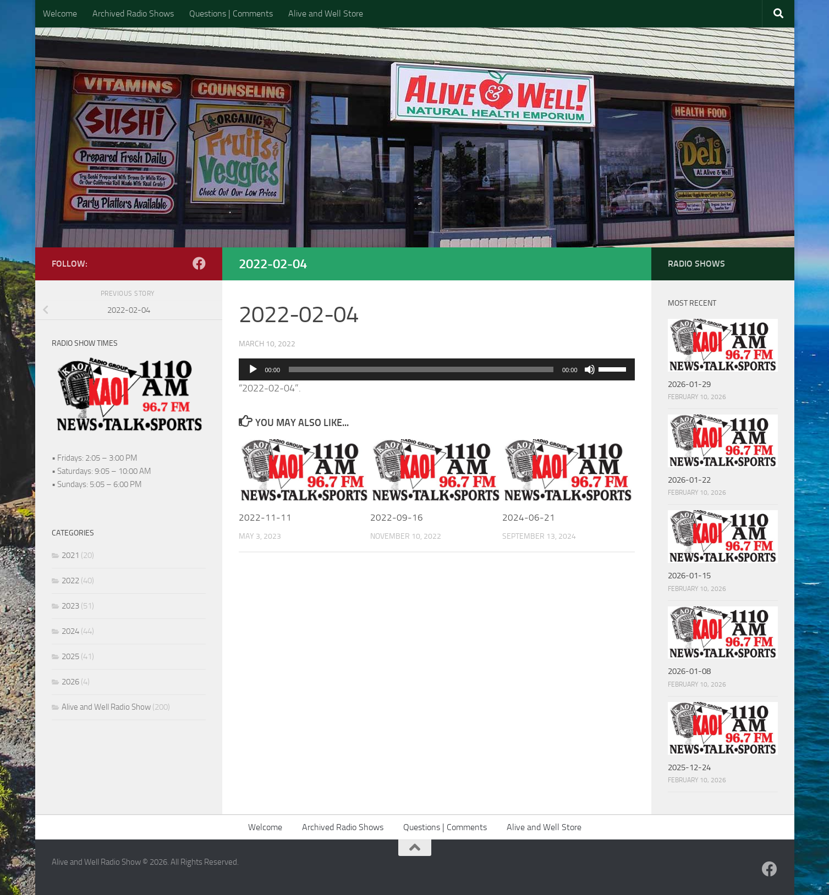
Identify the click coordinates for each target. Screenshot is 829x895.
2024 (70, 631)
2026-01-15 (689, 576)
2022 (70, 580)
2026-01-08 (689, 671)
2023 (70, 606)
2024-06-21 (528, 517)
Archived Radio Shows (133, 13)
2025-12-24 (689, 767)
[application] (437, 369)
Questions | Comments (231, 13)
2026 (70, 682)
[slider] (421, 369)
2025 (70, 656)
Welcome (60, 13)
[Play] (253, 369)
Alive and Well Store (325, 13)
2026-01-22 (689, 480)
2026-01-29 (689, 384)
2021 (70, 555)
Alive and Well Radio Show (106, 707)
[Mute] (589, 369)
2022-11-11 (265, 517)
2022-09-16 (396, 517)
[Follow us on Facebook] (199, 263)
